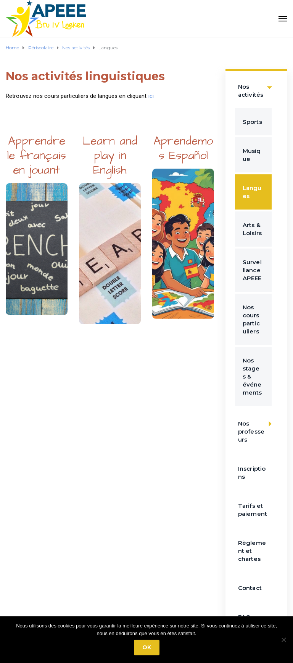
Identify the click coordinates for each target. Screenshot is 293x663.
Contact (250, 588)
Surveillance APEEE (252, 270)
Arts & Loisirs (252, 229)
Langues (252, 192)
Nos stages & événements (252, 376)
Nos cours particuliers (251, 319)
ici (151, 96)
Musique (252, 154)
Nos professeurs (257, 427)
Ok (146, 647)
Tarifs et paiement (252, 509)
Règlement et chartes (252, 550)
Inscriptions (252, 472)
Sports (252, 121)
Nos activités (257, 87)
